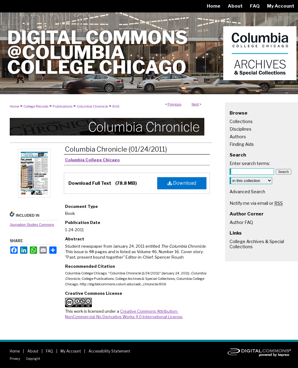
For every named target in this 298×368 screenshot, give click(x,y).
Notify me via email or (256, 203)
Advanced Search (247, 191)
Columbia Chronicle (92, 106)
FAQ (49, 351)
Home (14, 106)
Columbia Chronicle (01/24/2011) (116, 149)
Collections (241, 121)
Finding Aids (242, 144)
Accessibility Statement (109, 351)
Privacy (15, 358)
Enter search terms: (250, 163)
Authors (238, 136)
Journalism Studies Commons (32, 224)
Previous (174, 104)
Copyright (33, 358)
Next (195, 104)
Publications (62, 106)
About (32, 351)
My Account (71, 351)
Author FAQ (241, 222)
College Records (35, 106)
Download (182, 183)
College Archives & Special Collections (257, 244)
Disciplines (240, 129)
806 (116, 106)
